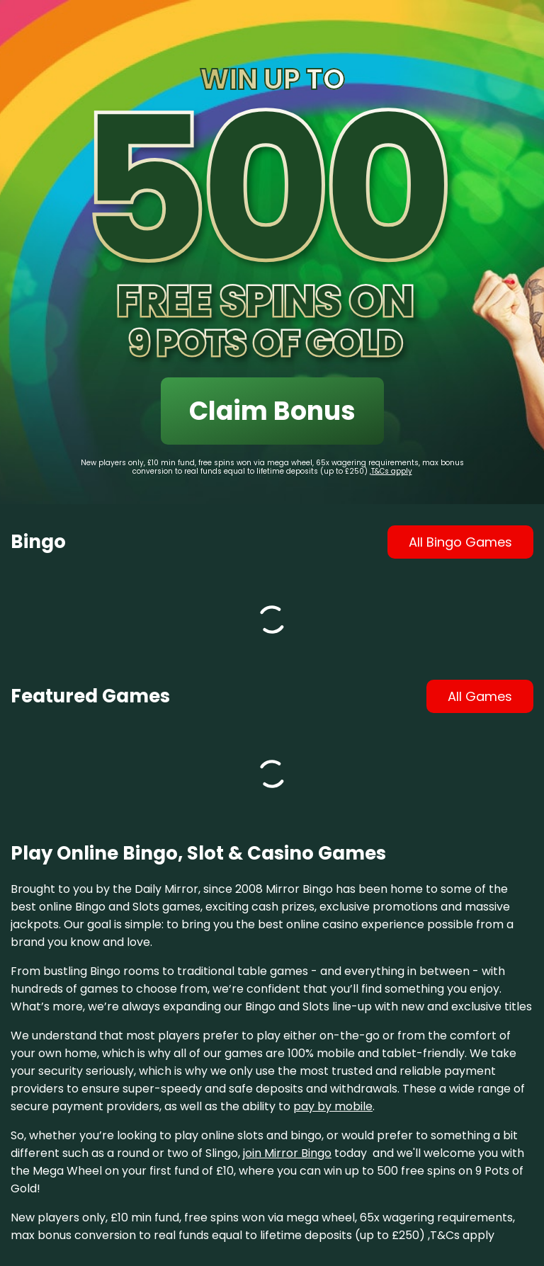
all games (480, 696)
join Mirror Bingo (287, 1153)
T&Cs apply (391, 471)
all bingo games (460, 542)
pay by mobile (333, 1106)
